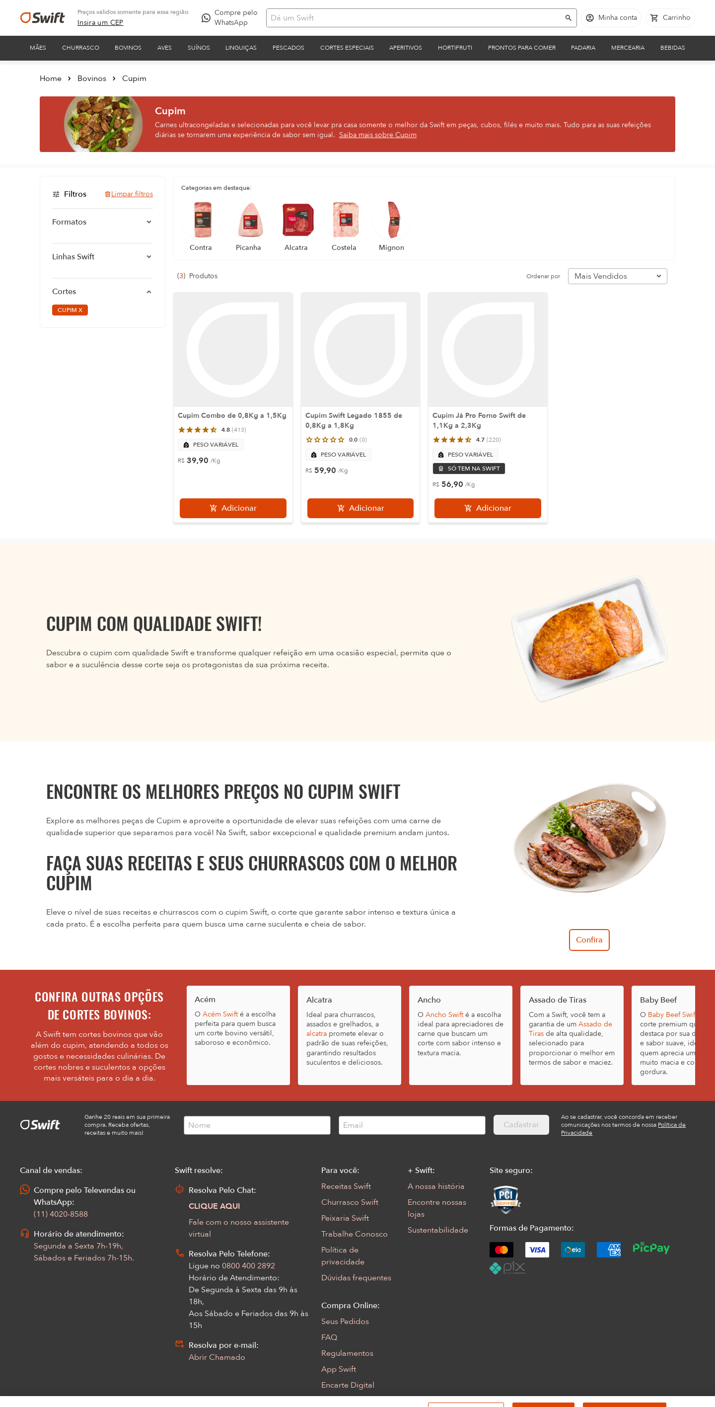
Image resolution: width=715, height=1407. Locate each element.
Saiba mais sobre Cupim (378, 135)
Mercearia (627, 48)
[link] (100, 23)
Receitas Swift (346, 1186)
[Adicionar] (233, 508)
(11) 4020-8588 (61, 1214)
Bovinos (128, 48)
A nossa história (436, 1186)
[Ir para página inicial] (43, 18)
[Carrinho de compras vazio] (670, 17)
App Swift (338, 1369)
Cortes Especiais (347, 48)
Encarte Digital (347, 1385)
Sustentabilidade (438, 1230)
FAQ (329, 1337)
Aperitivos (405, 48)
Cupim (134, 78)
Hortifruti (455, 48)
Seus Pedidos (345, 1321)
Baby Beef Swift (672, 1014)
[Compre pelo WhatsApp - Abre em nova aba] (232, 18)
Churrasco (80, 48)
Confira (589, 940)
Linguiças (241, 48)
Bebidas (672, 48)
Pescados (288, 48)
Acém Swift (220, 1014)
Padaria (583, 48)
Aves (164, 48)
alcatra (316, 1033)
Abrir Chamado (217, 1357)
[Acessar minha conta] (611, 17)
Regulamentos (347, 1353)
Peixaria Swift (345, 1218)
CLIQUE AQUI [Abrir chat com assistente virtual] (214, 1206)
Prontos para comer (522, 48)
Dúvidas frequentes (356, 1277)
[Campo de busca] (415, 18)
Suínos (199, 48)
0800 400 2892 (248, 1265)
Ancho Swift (444, 1014)
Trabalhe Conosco (354, 1234)
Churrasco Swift (349, 1202)
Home (51, 78)
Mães (38, 48)
